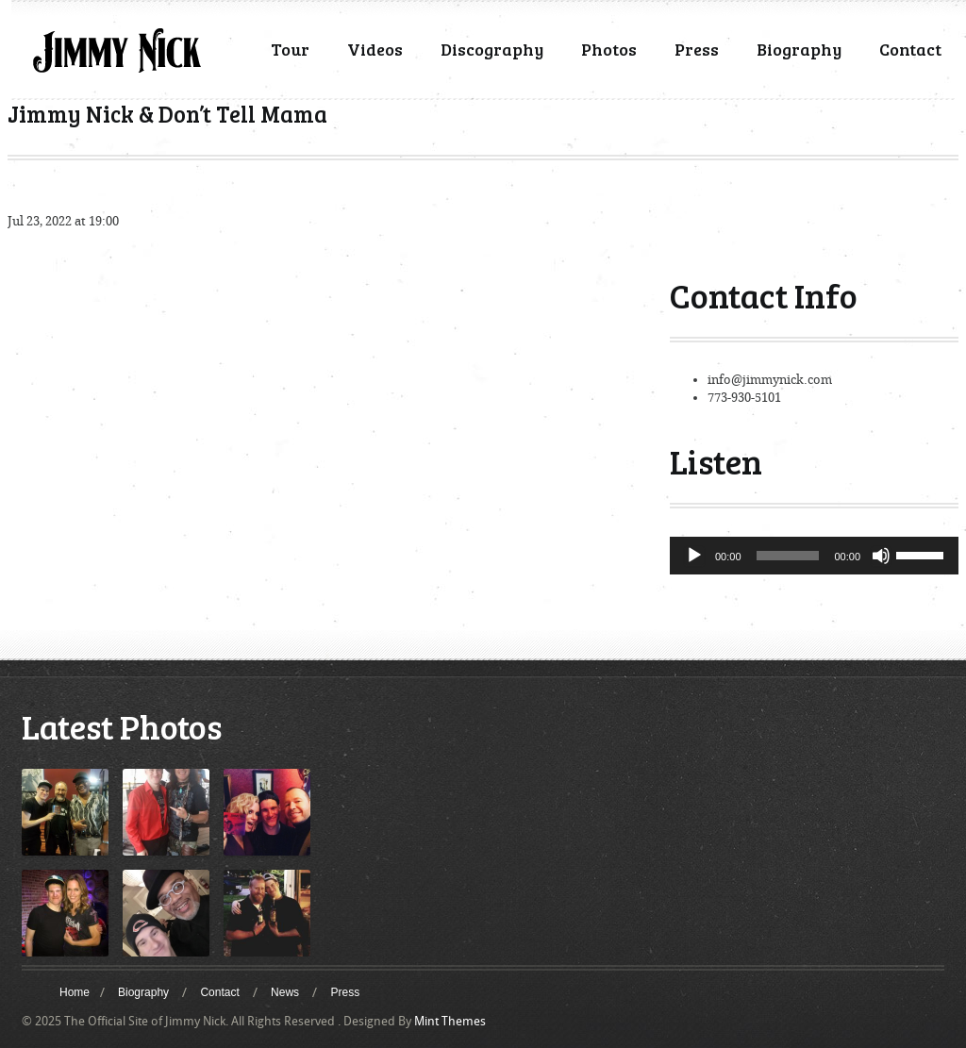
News (285, 992)
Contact (910, 49)
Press (697, 49)
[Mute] (881, 555)
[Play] (694, 555)
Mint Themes (450, 1021)
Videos (375, 49)
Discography (492, 49)
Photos (609, 49)
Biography (799, 49)
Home (74, 992)
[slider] (788, 555)
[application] (814, 555)
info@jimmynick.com (770, 380)
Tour (290, 49)
